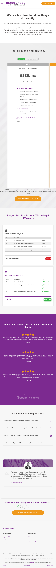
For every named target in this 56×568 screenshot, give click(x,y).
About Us (5, 541)
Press (29, 543)
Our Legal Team (6, 543)
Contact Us (30, 539)
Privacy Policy (50, 565)
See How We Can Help (28, 199)
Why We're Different (7, 536)
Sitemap (4, 565)
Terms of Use (27, 565)
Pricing (4, 539)
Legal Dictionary (32, 541)
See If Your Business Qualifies (28, 512)
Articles (30, 536)
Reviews (5, 545)
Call (48, 3)
